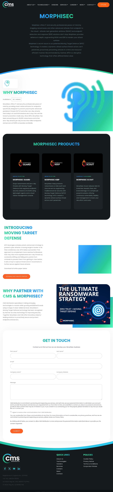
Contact (90, 5)
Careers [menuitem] (59, 469)
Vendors (54, 5)
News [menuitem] (58, 471)
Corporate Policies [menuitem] (90, 466)
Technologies (42, 5)
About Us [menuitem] (59, 459)
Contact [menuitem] (59, 474)
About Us (30, 5)
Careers (73, 5)
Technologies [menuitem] (61, 461)
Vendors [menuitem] (59, 464)
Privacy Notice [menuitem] (88, 461)
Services (63, 5)
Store (103, 5)
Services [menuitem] (59, 466)
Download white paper (16, 276)
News (82, 5)
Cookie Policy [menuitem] (88, 459)
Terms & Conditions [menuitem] (90, 464)
